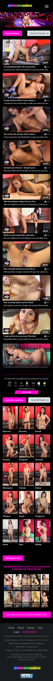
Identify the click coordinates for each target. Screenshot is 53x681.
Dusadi (38, 431)
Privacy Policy (31, 647)
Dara (21, 544)
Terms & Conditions (28, 640)
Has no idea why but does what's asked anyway (22, 134)
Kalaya (38, 488)
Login (17, 631)
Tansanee (39, 459)
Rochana (23, 431)
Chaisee (22, 488)
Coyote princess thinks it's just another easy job (22, 100)
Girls (40, 627)
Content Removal (29, 650)
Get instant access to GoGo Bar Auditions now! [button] (26, 614)
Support (9, 650)
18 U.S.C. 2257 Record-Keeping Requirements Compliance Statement (28, 643)
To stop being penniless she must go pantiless (21, 67)
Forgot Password (12, 640)
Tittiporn (7, 516)
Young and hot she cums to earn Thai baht (20, 336)
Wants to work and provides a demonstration (21, 235)
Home (11, 627)
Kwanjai (6, 459)
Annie (5, 544)
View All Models (38, 400)
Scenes (31, 627)
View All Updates (38, 33)
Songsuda (23, 459)
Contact (17, 650)
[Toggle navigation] (46, 7)
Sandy (21, 516)
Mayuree (6, 431)
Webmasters (42, 650)
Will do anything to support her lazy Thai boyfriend (23, 201)
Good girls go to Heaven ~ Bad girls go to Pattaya (23, 168)
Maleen (38, 544)
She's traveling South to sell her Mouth (18, 302)
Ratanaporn (8, 488)
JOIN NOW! (29, 631)
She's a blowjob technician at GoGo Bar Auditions (22, 269)
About (20, 627)
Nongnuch (39, 516)
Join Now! (27, 392)
